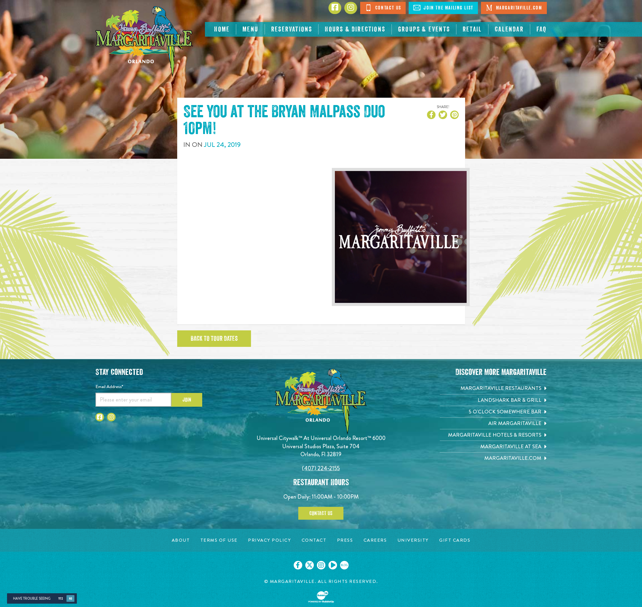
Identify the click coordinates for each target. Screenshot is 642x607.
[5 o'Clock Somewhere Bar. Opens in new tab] (493, 411)
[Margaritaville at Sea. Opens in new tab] (493, 446)
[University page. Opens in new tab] (413, 540)
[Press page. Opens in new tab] (345, 540)
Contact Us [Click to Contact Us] (383, 7)
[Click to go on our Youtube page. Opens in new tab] (332, 565)
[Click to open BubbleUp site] (321, 597)
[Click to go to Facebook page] (334, 8)
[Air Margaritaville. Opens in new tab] (493, 423)
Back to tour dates (214, 338)
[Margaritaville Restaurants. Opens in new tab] (493, 388)
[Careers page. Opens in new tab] (375, 540)
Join (186, 399)
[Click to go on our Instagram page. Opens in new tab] (321, 565)
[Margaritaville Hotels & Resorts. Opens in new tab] (493, 435)
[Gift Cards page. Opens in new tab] (455, 540)
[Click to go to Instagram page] (350, 8)
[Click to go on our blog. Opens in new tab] (344, 565)
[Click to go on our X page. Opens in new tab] (309, 565)
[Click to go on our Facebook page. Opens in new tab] (298, 565)
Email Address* (109, 386)
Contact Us (320, 513)
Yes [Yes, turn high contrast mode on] (60, 598)
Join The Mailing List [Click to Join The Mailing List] (443, 7)
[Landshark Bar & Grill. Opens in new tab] (493, 400)
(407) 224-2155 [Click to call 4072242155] (321, 468)
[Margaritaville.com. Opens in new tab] (493, 458)
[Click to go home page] (144, 41)
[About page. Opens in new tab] (181, 540)
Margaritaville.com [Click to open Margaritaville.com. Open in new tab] (514, 7)
